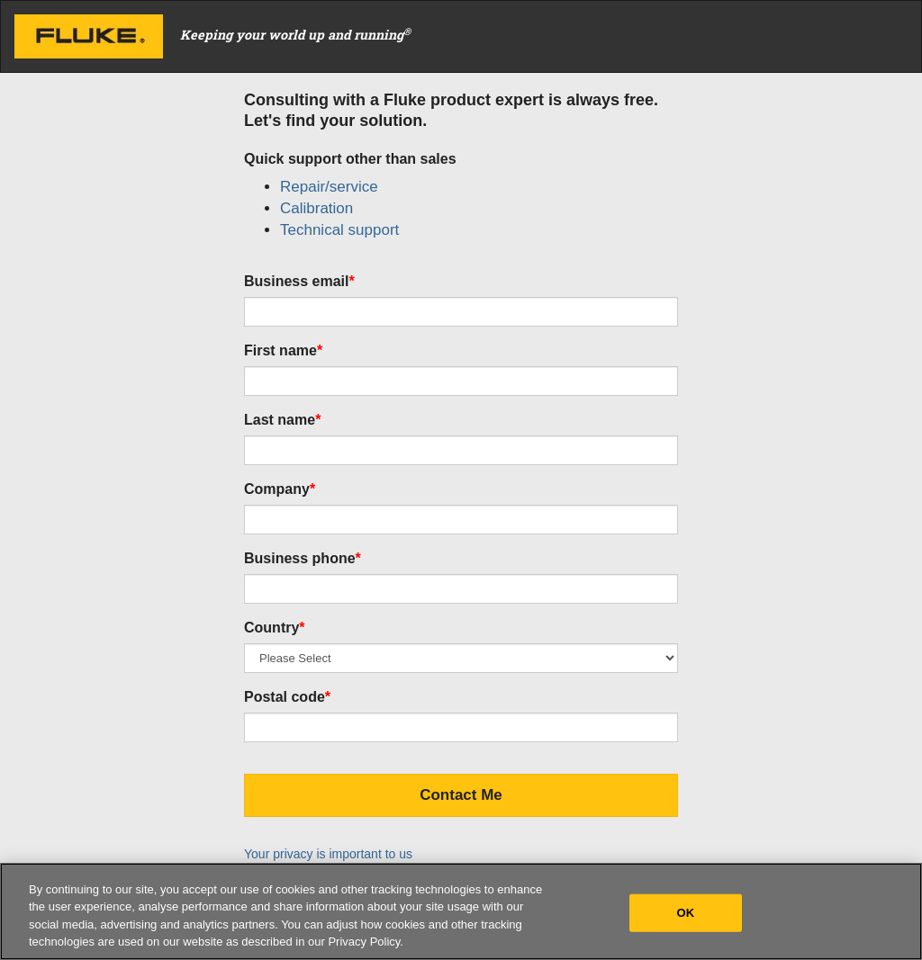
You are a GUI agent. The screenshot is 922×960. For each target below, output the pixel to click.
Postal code (287, 696)
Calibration (316, 208)
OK (686, 913)
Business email (299, 281)
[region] (461, 911)
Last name (282, 419)
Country (274, 627)
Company (279, 489)
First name (283, 350)
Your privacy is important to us (328, 854)
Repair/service (329, 186)
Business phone (302, 558)
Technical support (339, 229)
